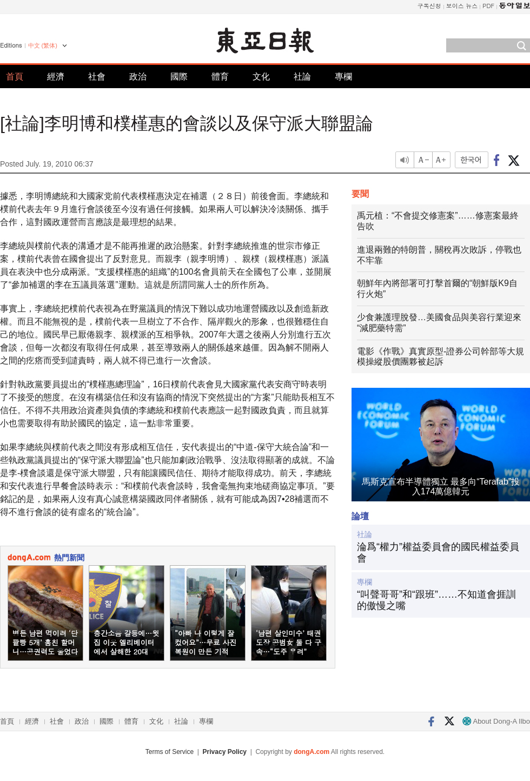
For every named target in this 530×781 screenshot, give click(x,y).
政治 (138, 76)
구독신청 (429, 6)
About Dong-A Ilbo (496, 721)
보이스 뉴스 (462, 6)
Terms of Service (169, 752)
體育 (220, 76)
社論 (302, 76)
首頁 (14, 76)
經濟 (55, 76)
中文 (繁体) (42, 45)
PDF (488, 6)
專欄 (343, 76)
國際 (179, 76)
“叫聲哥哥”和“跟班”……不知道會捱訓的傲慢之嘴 (436, 600)
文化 (261, 76)
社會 (96, 76)
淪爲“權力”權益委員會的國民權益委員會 (438, 552)
